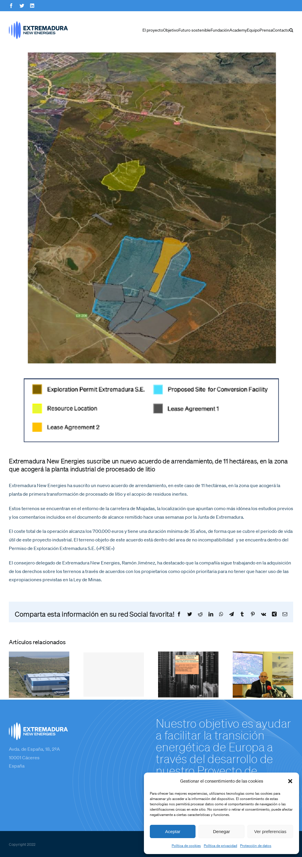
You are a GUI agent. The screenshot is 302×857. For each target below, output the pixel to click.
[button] (290, 781)
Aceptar (172, 831)
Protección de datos (255, 845)
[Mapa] (151, 248)
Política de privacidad (220, 845)
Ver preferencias (270, 831)
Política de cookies (186, 845)
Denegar (221, 831)
